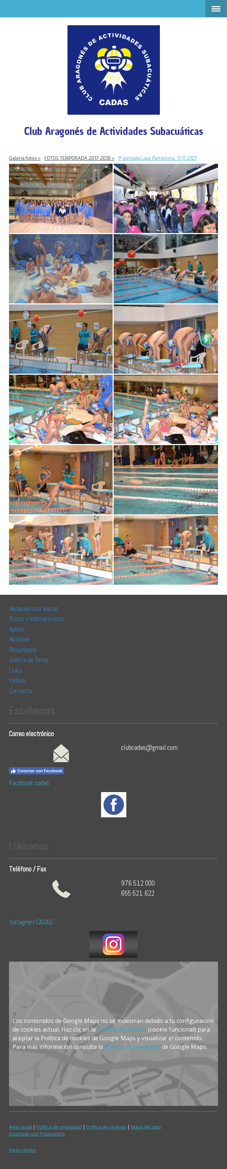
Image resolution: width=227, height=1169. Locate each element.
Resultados (23, 649)
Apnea (16, 629)
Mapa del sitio (146, 1127)
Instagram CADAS (31, 922)
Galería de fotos (29, 659)
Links (15, 670)
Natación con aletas (33, 608)
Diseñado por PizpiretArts (37, 1133)
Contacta (20, 690)
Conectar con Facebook (36, 771)
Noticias (20, 639)
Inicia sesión (22, 1150)
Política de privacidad (132, 1047)
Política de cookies (122, 1029)
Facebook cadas (29, 782)
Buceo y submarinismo (36, 618)
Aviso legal (20, 1127)
